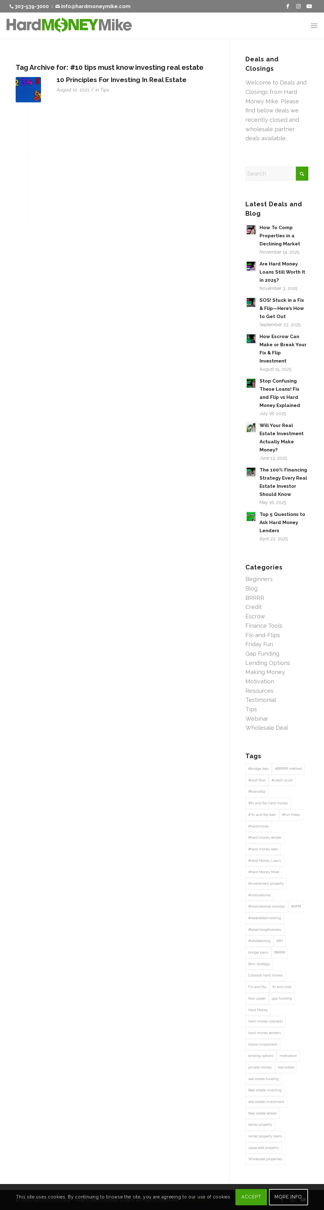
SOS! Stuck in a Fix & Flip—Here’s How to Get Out (282, 308)
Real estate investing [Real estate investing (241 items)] (265, 1090)
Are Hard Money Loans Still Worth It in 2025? (282, 272)
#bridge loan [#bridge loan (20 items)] (258, 769)
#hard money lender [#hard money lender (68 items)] (264, 838)
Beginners (259, 579)
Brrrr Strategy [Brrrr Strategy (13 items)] (259, 964)
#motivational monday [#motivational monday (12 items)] (266, 906)
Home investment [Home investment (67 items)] (262, 1045)
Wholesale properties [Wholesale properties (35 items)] (265, 1159)
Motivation (259, 681)
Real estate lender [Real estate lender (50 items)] (262, 1113)
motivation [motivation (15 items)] (288, 1056)
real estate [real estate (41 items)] (286, 1067)
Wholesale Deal (266, 727)
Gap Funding (262, 653)
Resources (259, 690)
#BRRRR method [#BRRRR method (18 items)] (288, 769)
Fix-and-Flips (262, 635)
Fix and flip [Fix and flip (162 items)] (257, 987)
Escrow (255, 616)
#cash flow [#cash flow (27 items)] (256, 780)
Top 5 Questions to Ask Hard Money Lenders (282, 522)
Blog (251, 588)
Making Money (265, 672)
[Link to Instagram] (298, 6)
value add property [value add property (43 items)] (263, 1148)
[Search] (276, 174)
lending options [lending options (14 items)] (261, 1056)
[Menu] (314, 25)
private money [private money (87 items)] (260, 1067)
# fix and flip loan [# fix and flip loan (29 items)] (262, 815)
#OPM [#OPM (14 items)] (296, 906)
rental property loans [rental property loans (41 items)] (265, 1136)
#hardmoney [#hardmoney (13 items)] (258, 826)
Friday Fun (259, 644)
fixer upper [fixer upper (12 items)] (257, 998)
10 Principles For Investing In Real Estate (122, 80)
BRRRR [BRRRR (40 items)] (279, 952)
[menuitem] (30, 6)
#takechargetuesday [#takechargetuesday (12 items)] (264, 930)
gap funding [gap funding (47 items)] (282, 998)
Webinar (256, 718)
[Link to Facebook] (288, 6)
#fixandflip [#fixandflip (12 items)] (256, 792)
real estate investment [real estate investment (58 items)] (266, 1102)
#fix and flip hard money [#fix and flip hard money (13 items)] (268, 803)
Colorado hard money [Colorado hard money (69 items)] (265, 975)
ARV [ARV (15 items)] (279, 941)
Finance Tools (263, 625)
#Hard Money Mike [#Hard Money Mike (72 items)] (263, 872)
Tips (104, 89)
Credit (253, 607)
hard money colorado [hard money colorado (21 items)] (265, 1021)
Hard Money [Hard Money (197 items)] (258, 1010)
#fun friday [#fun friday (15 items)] (291, 815)
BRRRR (254, 598)
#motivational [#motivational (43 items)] (259, 895)
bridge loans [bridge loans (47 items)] (258, 952)
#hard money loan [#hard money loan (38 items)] (263, 849)
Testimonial (260, 700)
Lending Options (267, 663)
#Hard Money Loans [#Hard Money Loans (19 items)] (264, 861)
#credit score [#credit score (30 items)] (281, 780)
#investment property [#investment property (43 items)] (266, 884)
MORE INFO (288, 1197)
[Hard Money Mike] (69, 25)
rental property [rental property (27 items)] (260, 1125)
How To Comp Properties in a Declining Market (280, 236)
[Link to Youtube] (309, 6)
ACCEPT (251, 1197)
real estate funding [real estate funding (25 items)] (263, 1079)
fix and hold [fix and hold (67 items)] (281, 987)
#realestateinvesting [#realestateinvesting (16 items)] (264, 918)
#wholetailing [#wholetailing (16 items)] (259, 941)
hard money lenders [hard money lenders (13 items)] (264, 1033)
